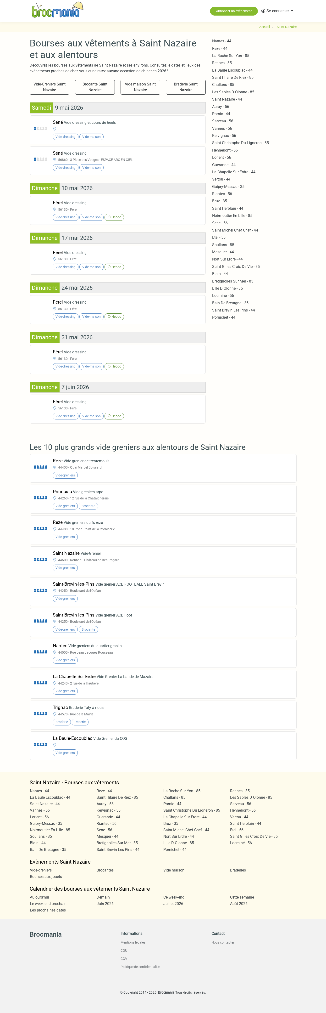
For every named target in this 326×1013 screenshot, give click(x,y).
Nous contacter (222, 942)
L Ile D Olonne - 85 (227, 288)
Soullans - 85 (223, 245)
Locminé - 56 (223, 295)
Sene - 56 (220, 223)
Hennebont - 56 (225, 150)
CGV (124, 958)
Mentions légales (133, 942)
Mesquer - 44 (223, 252)
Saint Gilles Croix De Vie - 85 (236, 266)
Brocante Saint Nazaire (95, 87)
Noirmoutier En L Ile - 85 (232, 215)
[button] (277, 11)
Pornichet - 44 (223, 317)
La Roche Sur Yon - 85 (230, 55)
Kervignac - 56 (224, 135)
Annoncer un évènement (234, 11)
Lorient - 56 (221, 157)
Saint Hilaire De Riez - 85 (233, 77)
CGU (124, 950)
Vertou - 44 (221, 179)
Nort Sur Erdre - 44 (227, 259)
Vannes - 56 (222, 128)
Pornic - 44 (221, 114)
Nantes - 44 (221, 41)
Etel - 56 (219, 237)
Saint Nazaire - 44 (227, 99)
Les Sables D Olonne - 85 (233, 92)
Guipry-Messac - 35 (228, 186)
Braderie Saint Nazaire (186, 87)
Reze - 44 (219, 48)
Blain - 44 (220, 274)
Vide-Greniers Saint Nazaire (49, 87)
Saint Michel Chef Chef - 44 (235, 230)
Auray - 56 (220, 106)
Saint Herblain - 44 (227, 208)
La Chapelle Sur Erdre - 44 (233, 172)
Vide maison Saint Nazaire (140, 87)
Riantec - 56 (222, 194)
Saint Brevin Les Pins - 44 (233, 310)
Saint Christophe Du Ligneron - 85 (240, 143)
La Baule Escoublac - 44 (232, 70)
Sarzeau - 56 (222, 121)
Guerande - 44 (224, 165)
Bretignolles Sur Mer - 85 (232, 281)
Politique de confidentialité (140, 966)
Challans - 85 (223, 84)
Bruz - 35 (219, 201)
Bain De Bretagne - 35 (230, 303)
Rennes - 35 (222, 63)
